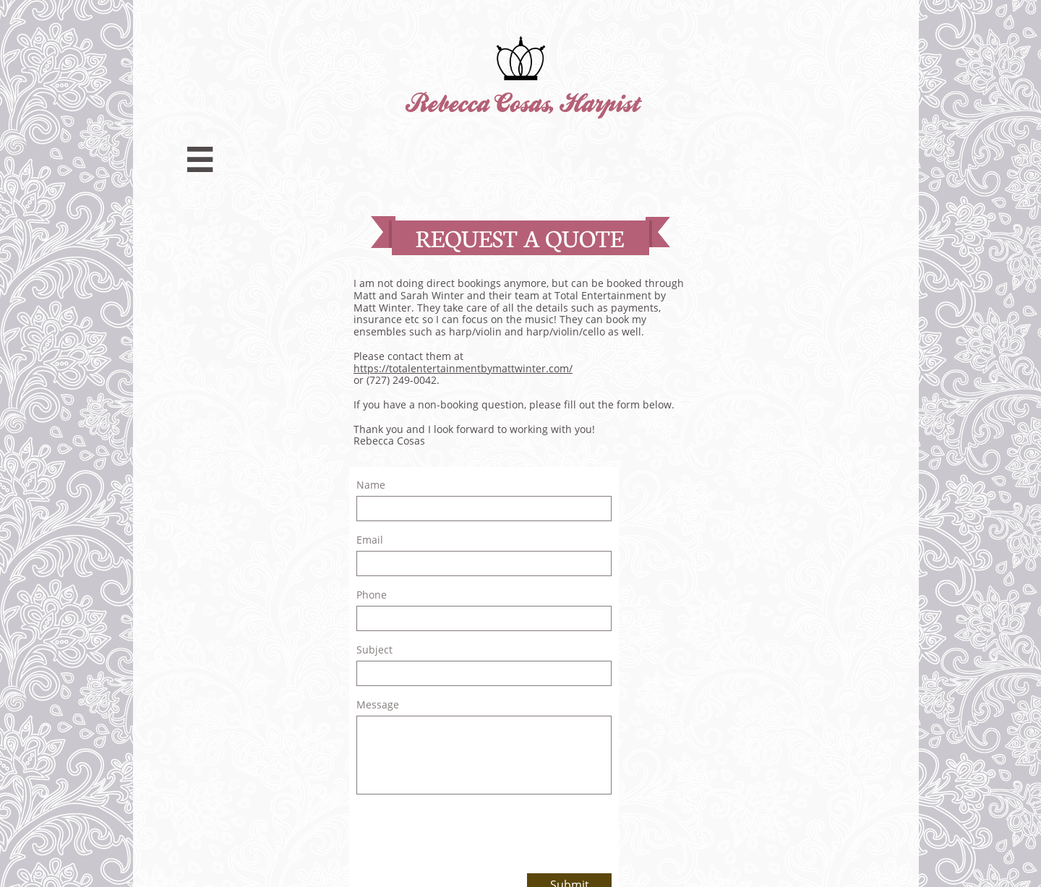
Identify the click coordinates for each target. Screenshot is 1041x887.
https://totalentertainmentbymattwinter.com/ (463, 368)
